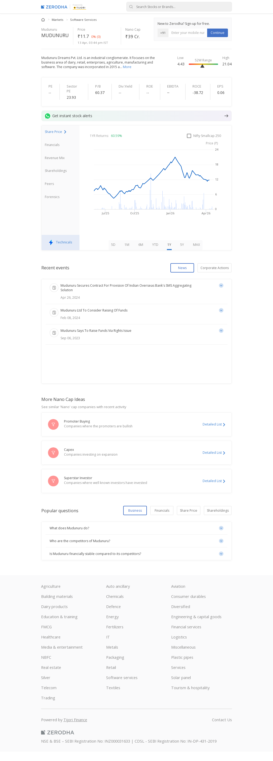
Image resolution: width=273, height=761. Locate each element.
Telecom (49, 697)
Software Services (83, 20)
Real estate (51, 676)
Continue (217, 32)
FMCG (46, 636)
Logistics (179, 646)
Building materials (57, 605)
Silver (45, 686)
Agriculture (51, 595)
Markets (58, 20)
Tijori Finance (75, 729)
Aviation (178, 595)
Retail (111, 676)
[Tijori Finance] (79, 7)
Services (178, 676)
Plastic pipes (182, 666)
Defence (113, 615)
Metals (112, 656)
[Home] (43, 19)
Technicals (60, 252)
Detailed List (214, 434)
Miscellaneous (183, 656)
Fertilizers (114, 636)
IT (108, 646)
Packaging (115, 666)
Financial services (186, 636)
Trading (48, 707)
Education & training (59, 626)
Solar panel (181, 686)
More (127, 67)
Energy (112, 626)
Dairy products (54, 615)
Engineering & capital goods (196, 626)
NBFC (46, 666)
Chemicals (115, 605)
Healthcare (51, 646)
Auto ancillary (118, 595)
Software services (122, 686)
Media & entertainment (62, 656)
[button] (137, 537)
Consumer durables (188, 605)
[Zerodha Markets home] (54, 6)
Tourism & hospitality (190, 697)
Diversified (180, 615)
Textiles (113, 697)
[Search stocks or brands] (179, 6)
